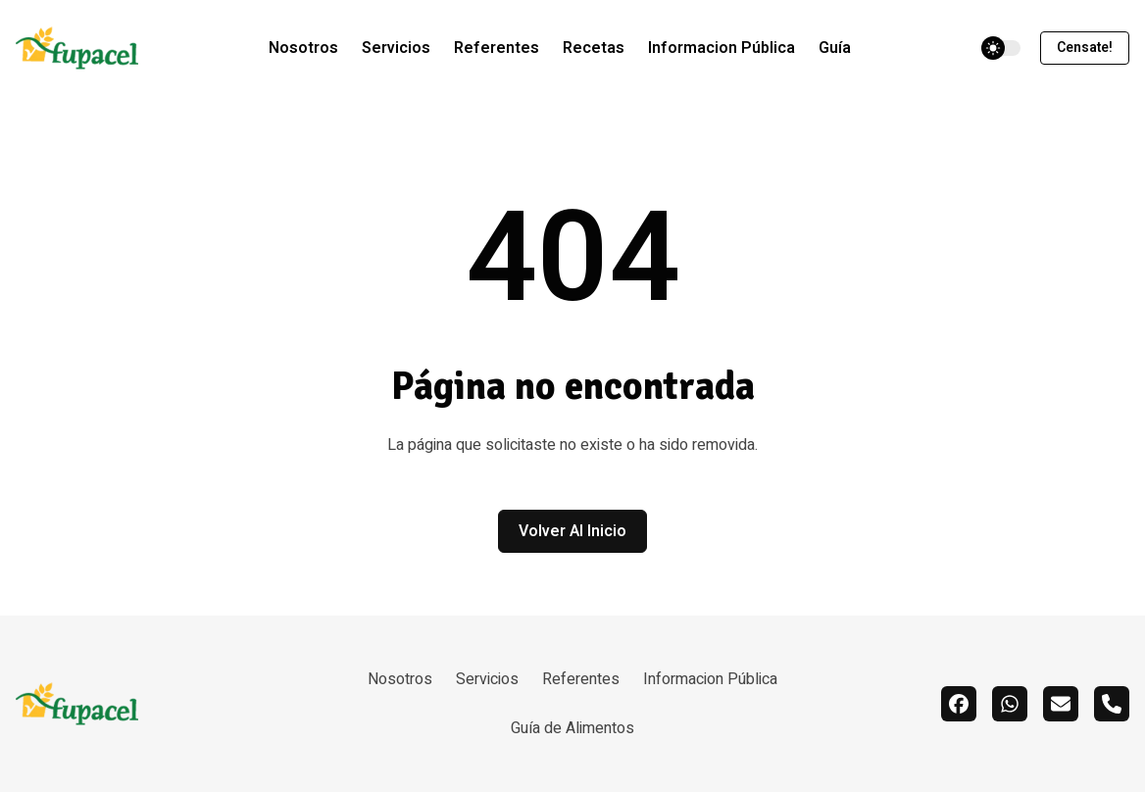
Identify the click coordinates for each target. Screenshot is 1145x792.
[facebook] (958, 703)
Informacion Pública (721, 48)
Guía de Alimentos (572, 728)
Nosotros (303, 48)
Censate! (1085, 47)
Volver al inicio (572, 531)
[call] (1111, 703)
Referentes (496, 48)
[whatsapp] (1009, 703)
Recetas (593, 48)
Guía (835, 48)
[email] (1060, 703)
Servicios (396, 48)
